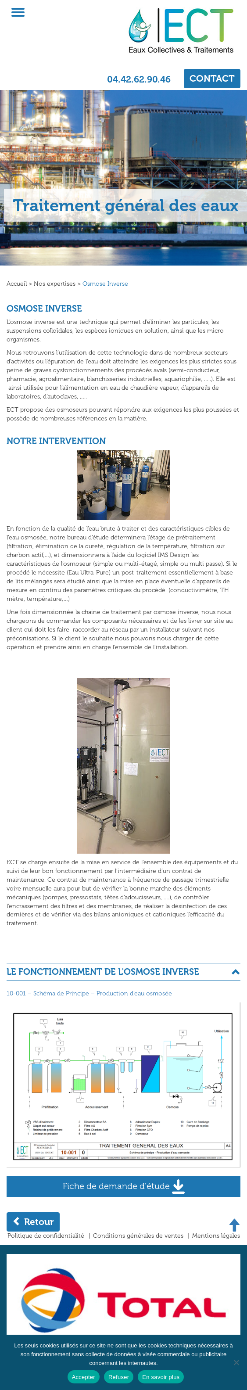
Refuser (118, 1377)
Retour (33, 1221)
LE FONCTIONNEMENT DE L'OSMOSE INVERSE (103, 971)
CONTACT (212, 78)
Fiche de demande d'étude (124, 1186)
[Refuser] (236, 1362)
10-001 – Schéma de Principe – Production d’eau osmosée (89, 993)
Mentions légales (216, 1235)
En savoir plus (160, 1377)
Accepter (83, 1377)
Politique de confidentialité (45, 1235)
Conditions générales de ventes (138, 1235)
